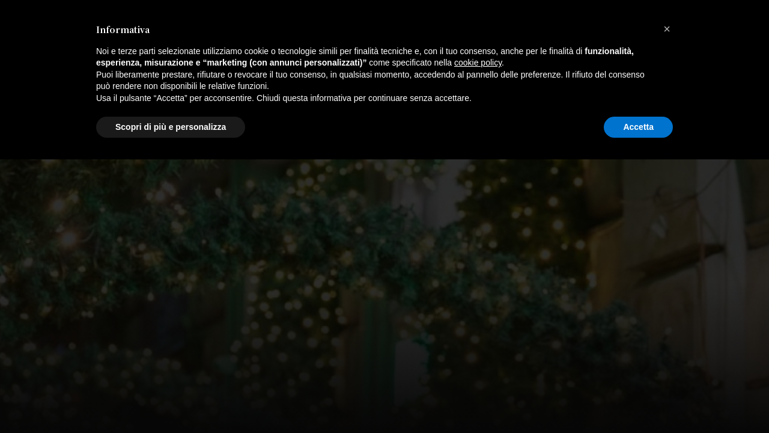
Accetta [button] (638, 400)
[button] (666, 302)
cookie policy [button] (478, 336)
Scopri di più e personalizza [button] (170, 400)
